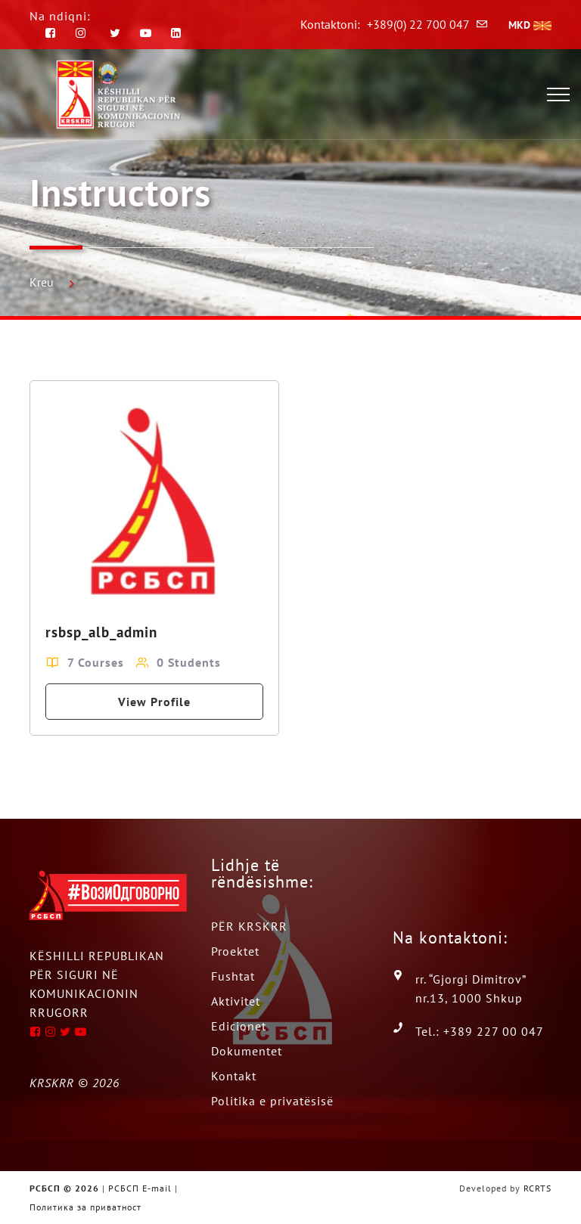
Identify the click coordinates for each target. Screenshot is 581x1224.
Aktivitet (235, 1001)
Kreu (42, 282)
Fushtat (233, 976)
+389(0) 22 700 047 (418, 24)
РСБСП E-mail (140, 1188)
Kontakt (233, 1075)
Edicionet (238, 1025)
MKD (529, 25)
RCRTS (537, 1188)
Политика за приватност (85, 1207)
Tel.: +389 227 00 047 (479, 1031)
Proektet (235, 951)
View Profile (154, 701)
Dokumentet (246, 1050)
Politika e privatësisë (272, 1100)
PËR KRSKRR (249, 926)
